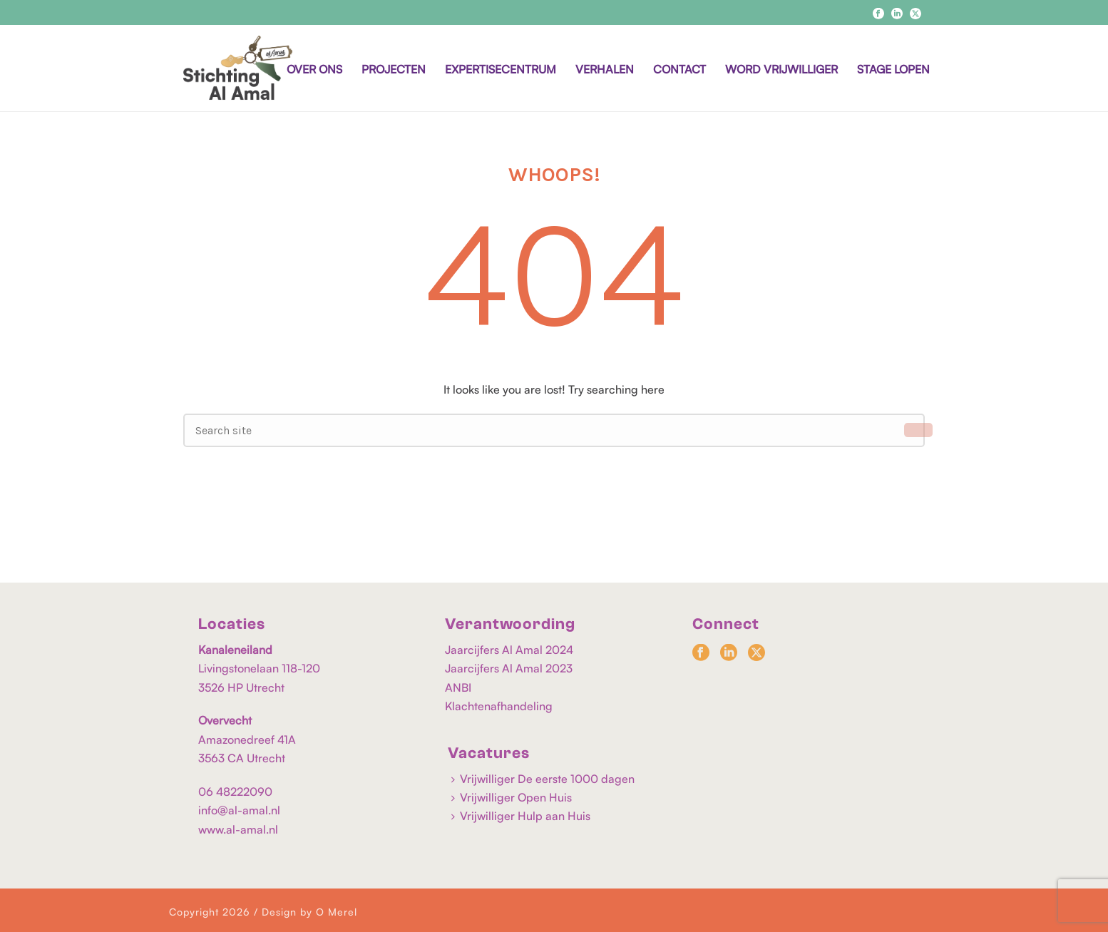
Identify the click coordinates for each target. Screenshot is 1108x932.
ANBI (458, 687)
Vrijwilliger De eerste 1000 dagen (543, 779)
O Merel (336, 912)
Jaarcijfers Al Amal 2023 (509, 668)
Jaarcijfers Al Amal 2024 (509, 649)
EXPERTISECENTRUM (500, 69)
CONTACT (679, 69)
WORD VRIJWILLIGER (781, 69)
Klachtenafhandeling (499, 706)
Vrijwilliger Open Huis (511, 797)
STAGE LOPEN (893, 69)
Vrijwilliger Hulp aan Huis (520, 816)
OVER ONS (314, 69)
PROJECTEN (393, 69)
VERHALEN (604, 69)
